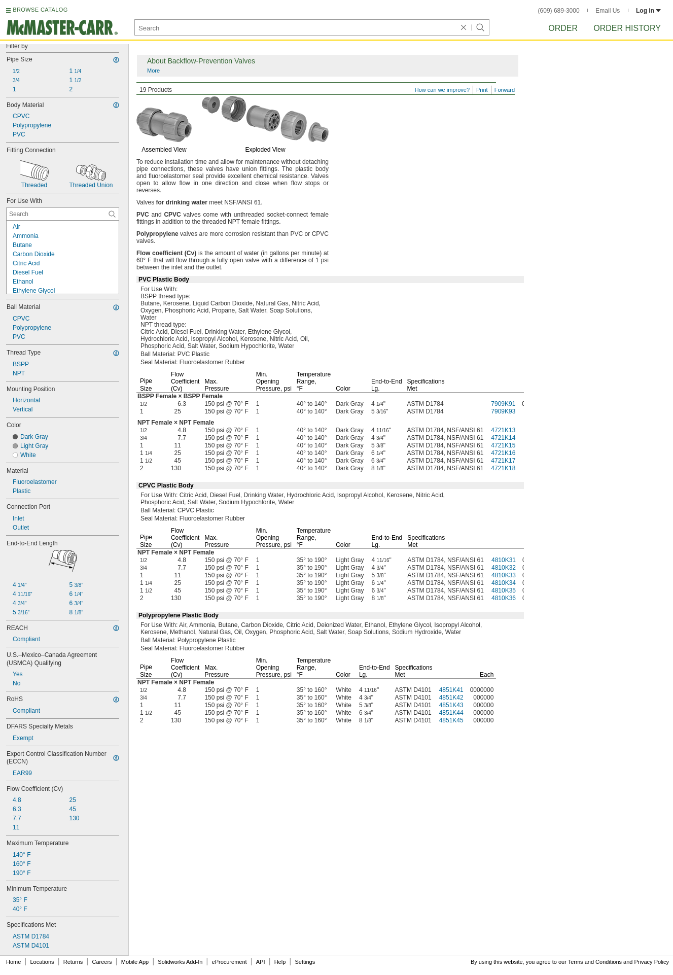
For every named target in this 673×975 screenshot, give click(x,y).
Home (13, 962)
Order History (627, 28)
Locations (42, 962)
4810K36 (503, 598)
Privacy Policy (651, 962)
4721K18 (503, 468)
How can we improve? (442, 90)
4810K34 (503, 582)
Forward (504, 90)
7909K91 (503, 403)
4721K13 (503, 430)
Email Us (607, 10)
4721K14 (503, 437)
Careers (102, 962)
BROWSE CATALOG (40, 10)
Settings (305, 962)
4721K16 (503, 453)
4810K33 (503, 575)
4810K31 (503, 560)
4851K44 (451, 712)
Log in (648, 10)
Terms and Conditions (595, 962)
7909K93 (503, 411)
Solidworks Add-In (180, 962)
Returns (73, 962)
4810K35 (503, 590)
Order (563, 28)
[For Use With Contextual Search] (62, 214)
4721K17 (503, 460)
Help (280, 962)
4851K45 (451, 720)
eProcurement (229, 962)
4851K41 (451, 689)
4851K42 (451, 697)
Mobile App (135, 962)
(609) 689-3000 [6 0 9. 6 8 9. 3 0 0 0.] (559, 10)
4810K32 (503, 567)
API (260, 962)
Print (482, 90)
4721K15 (503, 445)
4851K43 (451, 705)
